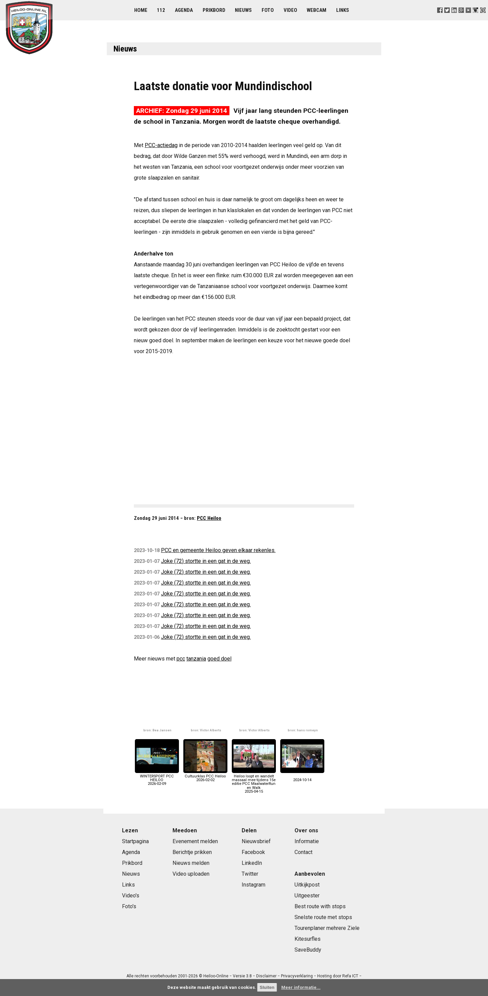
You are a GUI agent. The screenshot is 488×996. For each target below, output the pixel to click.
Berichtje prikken (192, 852)
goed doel (219, 658)
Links (342, 10)
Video (290, 10)
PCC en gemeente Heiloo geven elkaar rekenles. (218, 550)
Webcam (316, 10)
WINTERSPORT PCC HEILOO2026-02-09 (157, 778)
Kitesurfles (307, 939)
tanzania (196, 658)
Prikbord (214, 10)
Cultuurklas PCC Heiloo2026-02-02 (205, 776)
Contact (303, 852)
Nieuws (243, 10)
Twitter (250, 874)
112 (161, 10)
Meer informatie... (301, 987)
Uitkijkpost (307, 884)
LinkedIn (252, 863)
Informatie (306, 841)
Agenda (184, 10)
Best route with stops (320, 906)
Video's (130, 895)
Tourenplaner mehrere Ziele (327, 928)
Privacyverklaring (297, 976)
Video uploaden (190, 874)
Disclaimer (266, 976)
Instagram (253, 884)
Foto (268, 10)
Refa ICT (350, 976)
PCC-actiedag (161, 145)
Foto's (129, 906)
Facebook (253, 852)
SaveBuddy (307, 950)
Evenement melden (195, 841)
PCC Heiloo (209, 518)
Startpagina (135, 841)
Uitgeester (307, 895)
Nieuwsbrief (256, 841)
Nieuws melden (190, 863)
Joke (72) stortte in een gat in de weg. (206, 561)
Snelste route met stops (323, 917)
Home (140, 10)
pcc (181, 658)
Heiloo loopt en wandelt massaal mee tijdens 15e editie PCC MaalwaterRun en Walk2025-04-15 (254, 782)
